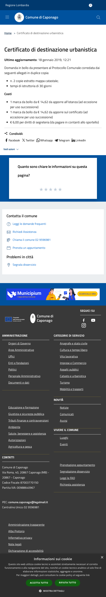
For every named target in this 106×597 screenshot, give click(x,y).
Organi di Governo (19, 343)
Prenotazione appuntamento (77, 465)
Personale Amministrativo (24, 376)
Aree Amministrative (21, 350)
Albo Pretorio (16, 531)
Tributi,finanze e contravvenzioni (28, 420)
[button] (53, 591)
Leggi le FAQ (67, 478)
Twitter (28, 140)
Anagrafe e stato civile (73, 343)
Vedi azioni (11, 149)
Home (8, 33)
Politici (12, 369)
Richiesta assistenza (72, 484)
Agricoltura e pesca (20, 446)
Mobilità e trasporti (71, 389)
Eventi (64, 444)
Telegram (62, 140)
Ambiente (14, 427)
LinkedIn (78, 140)
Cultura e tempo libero (73, 350)
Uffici (11, 356)
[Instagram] (83, 326)
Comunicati (67, 414)
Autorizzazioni (17, 440)
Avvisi (63, 420)
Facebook (12, 140)
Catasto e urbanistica (73, 376)
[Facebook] (83, 320)
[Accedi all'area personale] (91, 5)
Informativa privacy (20, 537)
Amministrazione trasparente (26, 524)
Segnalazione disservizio (75, 471)
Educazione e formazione (23, 407)
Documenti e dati (18, 382)
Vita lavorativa (69, 356)
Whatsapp (44, 140)
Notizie (64, 407)
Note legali (15, 544)
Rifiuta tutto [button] (67, 582)
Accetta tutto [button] (39, 582)
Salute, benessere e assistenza (27, 433)
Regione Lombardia (17, 5)
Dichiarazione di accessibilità (25, 551)
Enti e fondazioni (18, 363)
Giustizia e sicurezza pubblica (26, 414)
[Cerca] (98, 17)
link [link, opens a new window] (88, 575)
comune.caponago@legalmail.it (28, 502)
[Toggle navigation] (7, 17)
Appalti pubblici (69, 369)
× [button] (102, 557)
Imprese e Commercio (73, 363)
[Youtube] (93, 320)
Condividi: (13, 133)
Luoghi (64, 438)
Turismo (65, 382)
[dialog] (53, 575)
